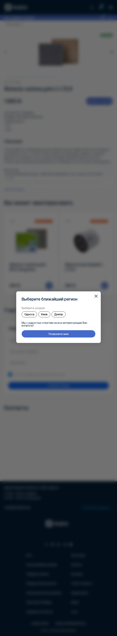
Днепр (58, 314)
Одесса (29, 314)
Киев (44, 314)
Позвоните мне (59, 334)
